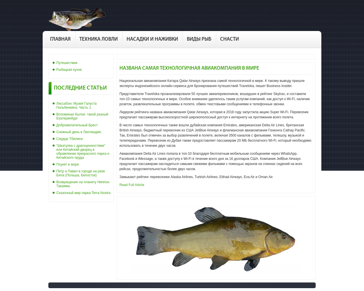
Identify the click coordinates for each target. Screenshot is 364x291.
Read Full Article (131, 185)
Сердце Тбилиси (69, 139)
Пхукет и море (67, 164)
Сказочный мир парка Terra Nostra (83, 193)
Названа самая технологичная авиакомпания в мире (189, 68)
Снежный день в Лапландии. (79, 132)
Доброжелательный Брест (77, 125)
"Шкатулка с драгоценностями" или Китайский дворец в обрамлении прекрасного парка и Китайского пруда (82, 152)
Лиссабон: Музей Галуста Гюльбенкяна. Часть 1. (76, 106)
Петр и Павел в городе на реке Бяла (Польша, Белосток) (80, 173)
